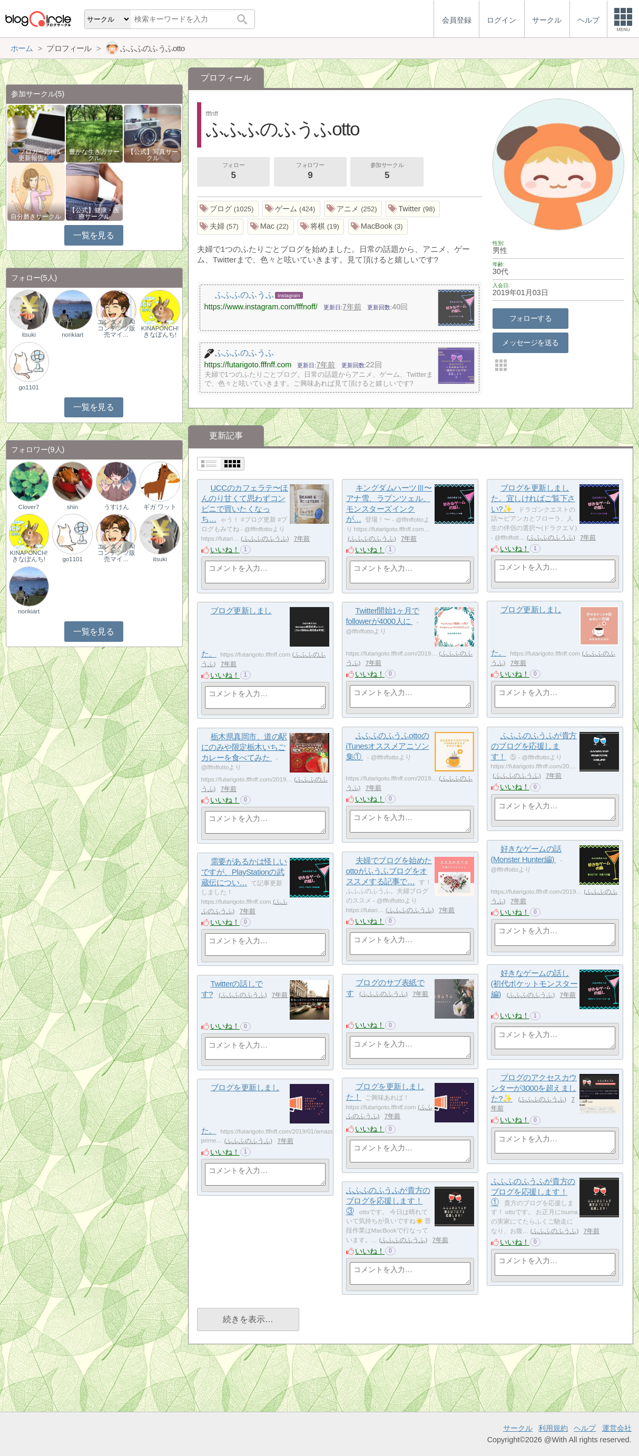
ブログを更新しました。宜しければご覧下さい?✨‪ (533, 498)
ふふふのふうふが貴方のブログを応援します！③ (388, 1200)
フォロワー (310, 172)
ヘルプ (585, 1428)
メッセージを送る (530, 342)
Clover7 (29, 507)
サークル (518, 1428)
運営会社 (617, 1428)
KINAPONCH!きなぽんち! (160, 331)
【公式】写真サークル (152, 155)
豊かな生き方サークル (94, 155)
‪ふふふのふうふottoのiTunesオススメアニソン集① (387, 745)
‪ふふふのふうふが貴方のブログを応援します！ (534, 745)
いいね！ (225, 549)
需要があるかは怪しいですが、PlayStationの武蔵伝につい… (244, 871)
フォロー (233, 172)
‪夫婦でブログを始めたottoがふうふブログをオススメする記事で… (389, 870)
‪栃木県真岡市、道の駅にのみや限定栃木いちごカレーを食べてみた (244, 746)
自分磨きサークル (36, 216)
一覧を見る (93, 235)
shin (72, 507)
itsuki (29, 334)
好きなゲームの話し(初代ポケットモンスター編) (534, 983)
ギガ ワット (159, 507)
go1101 (28, 387)
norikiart (72, 334)
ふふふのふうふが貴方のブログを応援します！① (533, 1191)
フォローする (530, 318)
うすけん (116, 507)
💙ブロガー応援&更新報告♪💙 (36, 155)
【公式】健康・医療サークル (94, 213)
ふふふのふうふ (265, 538)
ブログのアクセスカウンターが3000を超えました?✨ (534, 1087)
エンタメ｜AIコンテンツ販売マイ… (116, 328)
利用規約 (553, 1428)
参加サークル (387, 172)
